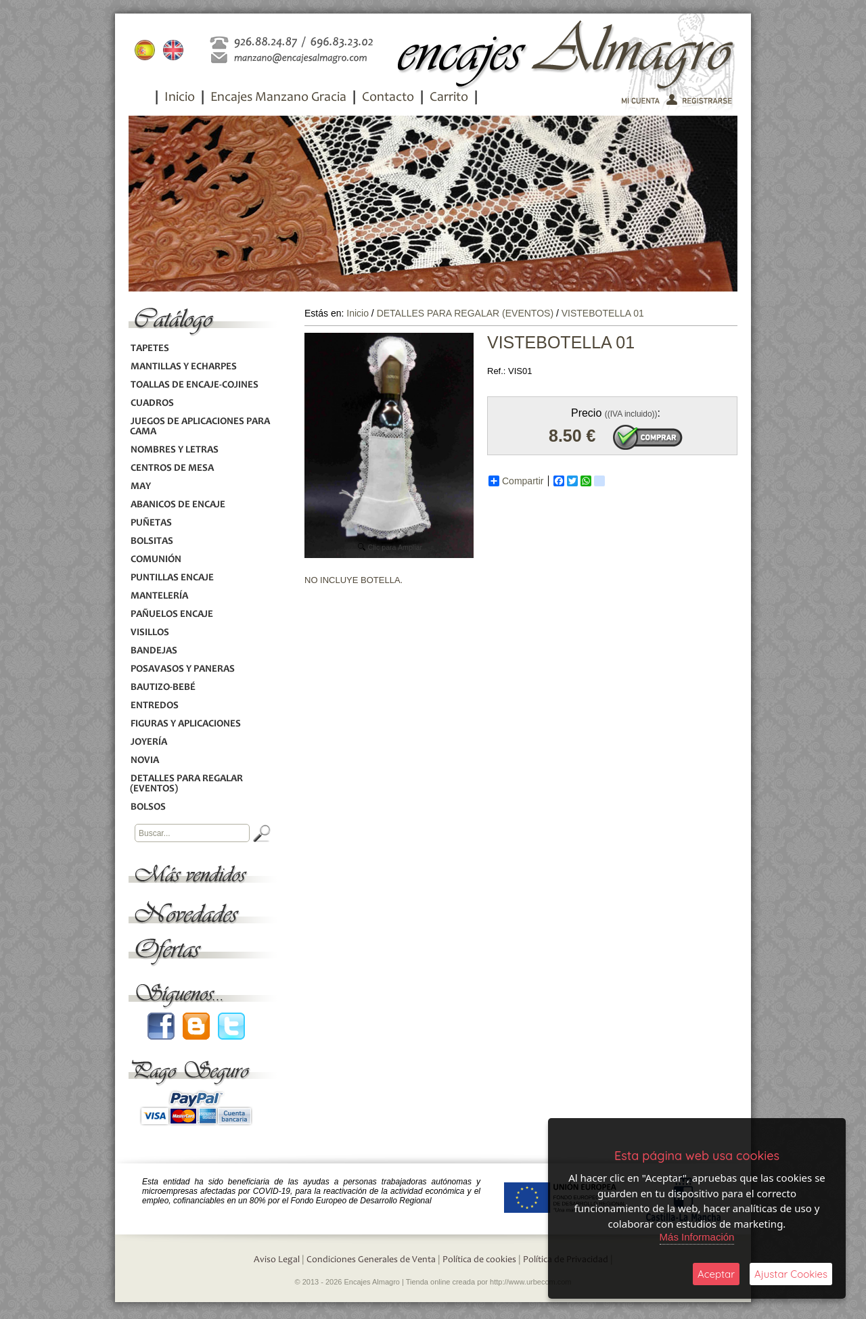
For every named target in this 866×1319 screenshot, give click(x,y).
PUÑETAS (151, 523)
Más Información (697, 1237)
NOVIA (144, 761)
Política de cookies (479, 1260)
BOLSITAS (151, 541)
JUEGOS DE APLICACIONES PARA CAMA (200, 427)
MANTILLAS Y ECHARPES (183, 367)
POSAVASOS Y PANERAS (182, 669)
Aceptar (716, 1274)
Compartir (515, 481)
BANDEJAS (153, 651)
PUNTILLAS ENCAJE (172, 578)
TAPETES (149, 349)
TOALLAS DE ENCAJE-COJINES (194, 385)
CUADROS (152, 403)
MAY (140, 487)
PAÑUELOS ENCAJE (171, 614)
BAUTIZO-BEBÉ (163, 687)
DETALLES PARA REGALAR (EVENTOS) (186, 784)
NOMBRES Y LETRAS (174, 450)
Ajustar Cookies (790, 1274)
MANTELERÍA (159, 596)
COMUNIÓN (155, 560)
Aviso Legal (277, 1260)
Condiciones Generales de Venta (371, 1260)
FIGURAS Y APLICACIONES (185, 724)
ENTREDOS (154, 706)
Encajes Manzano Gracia (278, 98)
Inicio (179, 98)
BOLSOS (148, 807)
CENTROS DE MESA (172, 468)
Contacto (388, 98)
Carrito (449, 98)
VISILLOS (149, 633)
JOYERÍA (148, 742)
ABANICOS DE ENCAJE (177, 505)
